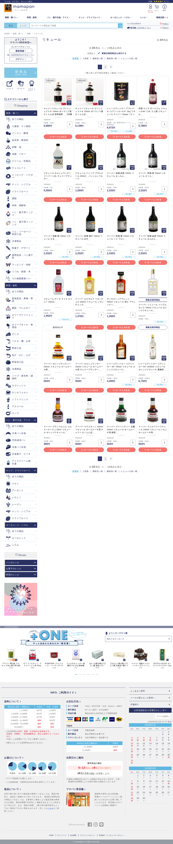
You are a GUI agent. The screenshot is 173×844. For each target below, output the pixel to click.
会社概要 (73, 835)
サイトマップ (61, 835)
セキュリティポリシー (116, 835)
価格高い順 (112, 58)
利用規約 (102, 835)
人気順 (86, 58)
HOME (51, 835)
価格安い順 (98, 58)
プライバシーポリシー (87, 835)
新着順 (75, 58)
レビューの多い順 (129, 58)
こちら (50, 808)
